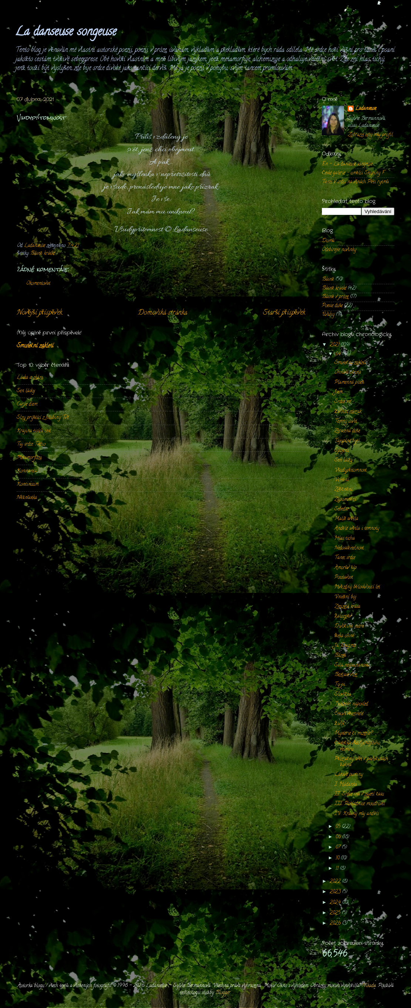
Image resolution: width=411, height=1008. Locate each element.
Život (339, 724)
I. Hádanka (345, 785)
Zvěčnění (343, 490)
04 (339, 354)
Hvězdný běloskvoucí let (357, 587)
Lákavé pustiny (348, 775)
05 (339, 827)
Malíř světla (346, 519)
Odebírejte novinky (339, 250)
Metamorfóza (29, 458)
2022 (336, 882)
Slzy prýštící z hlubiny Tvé (42, 418)
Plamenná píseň (349, 383)
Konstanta (27, 471)
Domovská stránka (162, 313)
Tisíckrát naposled (351, 704)
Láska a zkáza (30, 378)
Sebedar (341, 509)
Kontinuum (27, 484)
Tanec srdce (344, 558)
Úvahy (328, 315)
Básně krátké (42, 254)
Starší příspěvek (284, 313)
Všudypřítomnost (350, 470)
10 (338, 858)
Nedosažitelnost (349, 548)
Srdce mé (342, 402)
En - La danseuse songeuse (347, 164)
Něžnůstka (27, 498)
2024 (336, 903)
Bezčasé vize (345, 675)
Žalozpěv (342, 616)
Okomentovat (38, 284)
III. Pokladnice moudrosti (359, 804)
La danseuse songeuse (66, 32)
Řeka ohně (344, 636)
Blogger (222, 993)
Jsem (338, 392)
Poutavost (343, 577)
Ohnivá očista (347, 373)
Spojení (341, 451)
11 (338, 869)
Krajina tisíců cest (34, 431)
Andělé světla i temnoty (356, 529)
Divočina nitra (349, 626)
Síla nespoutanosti (352, 665)
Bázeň (340, 656)
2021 (335, 345)
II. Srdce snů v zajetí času (359, 794)
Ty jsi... (340, 685)
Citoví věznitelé (348, 714)
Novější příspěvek (39, 313)
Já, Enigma (345, 646)
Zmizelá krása (347, 607)
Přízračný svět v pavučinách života (361, 762)
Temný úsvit (345, 421)
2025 (336, 913)
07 (339, 848)
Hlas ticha (344, 539)
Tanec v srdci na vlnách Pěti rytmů (355, 182)
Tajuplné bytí (347, 441)
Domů (328, 241)
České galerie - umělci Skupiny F (353, 173)
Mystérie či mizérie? (353, 733)
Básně (328, 280)
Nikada (369, 986)
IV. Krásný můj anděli (356, 814)
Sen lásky (26, 391)
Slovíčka (342, 695)
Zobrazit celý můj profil (370, 135)
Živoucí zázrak (347, 412)
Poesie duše (332, 306)
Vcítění (341, 480)
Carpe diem (27, 404)
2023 (336, 892)
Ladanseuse (365, 109)
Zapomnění (345, 500)
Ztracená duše (347, 431)
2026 (336, 924)
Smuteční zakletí (35, 346)
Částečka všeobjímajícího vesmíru (357, 746)
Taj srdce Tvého (31, 444)
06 (339, 837)
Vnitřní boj (345, 597)
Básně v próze (335, 297)
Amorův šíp (345, 568)
